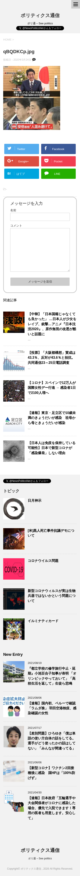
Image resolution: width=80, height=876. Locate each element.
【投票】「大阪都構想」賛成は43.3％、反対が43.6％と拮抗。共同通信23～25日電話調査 (52, 357)
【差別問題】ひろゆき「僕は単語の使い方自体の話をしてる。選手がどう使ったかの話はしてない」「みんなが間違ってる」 (52, 741)
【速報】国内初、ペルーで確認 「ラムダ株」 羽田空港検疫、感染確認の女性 (52, 708)
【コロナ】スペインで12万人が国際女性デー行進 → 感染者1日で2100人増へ (52, 388)
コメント (16, 225)
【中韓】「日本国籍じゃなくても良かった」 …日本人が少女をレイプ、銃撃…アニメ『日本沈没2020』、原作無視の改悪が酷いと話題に (52, 324)
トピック (11, 491)
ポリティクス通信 (40, 15)
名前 (13, 210)
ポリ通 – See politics (40, 858)
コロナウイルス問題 (43, 561)
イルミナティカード (43, 621)
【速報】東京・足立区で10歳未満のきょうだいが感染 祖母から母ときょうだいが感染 (52, 418)
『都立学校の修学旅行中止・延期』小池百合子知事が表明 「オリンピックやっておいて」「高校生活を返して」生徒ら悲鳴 (52, 676)
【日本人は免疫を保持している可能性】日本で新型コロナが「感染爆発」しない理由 (52, 448)
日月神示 (34, 500)
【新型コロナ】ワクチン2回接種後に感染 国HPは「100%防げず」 (51, 773)
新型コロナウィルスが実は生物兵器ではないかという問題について (52, 596)
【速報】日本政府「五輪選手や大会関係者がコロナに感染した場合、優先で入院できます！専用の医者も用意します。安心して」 (52, 808)
